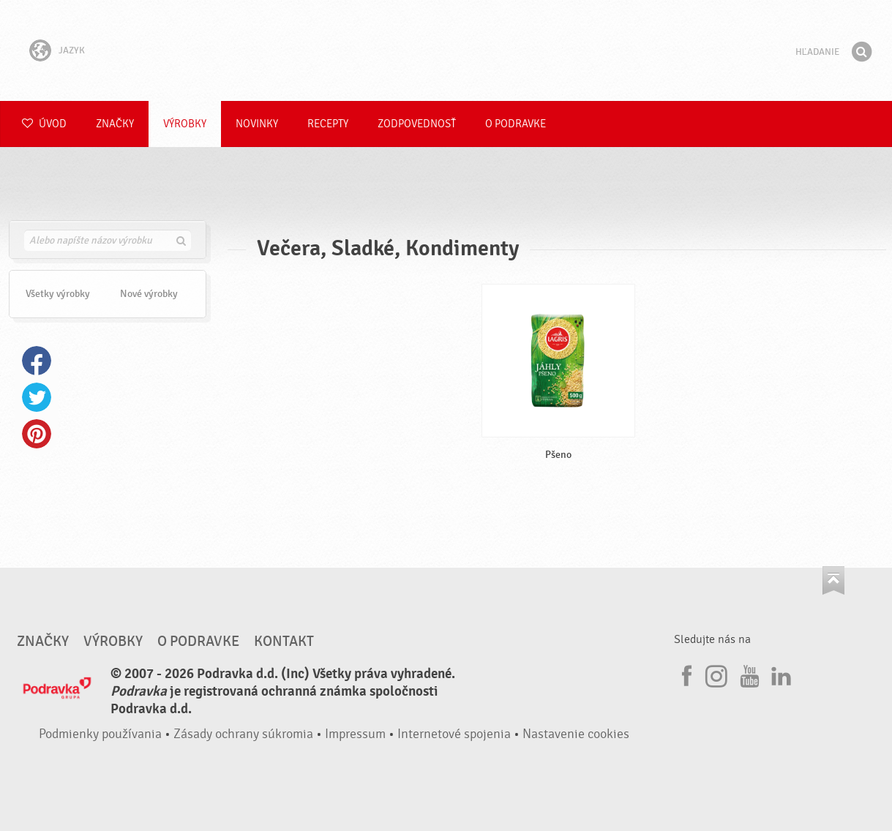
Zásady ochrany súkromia (243, 734)
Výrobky (184, 124)
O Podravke (515, 124)
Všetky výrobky (58, 293)
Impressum (355, 734)
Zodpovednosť (417, 124)
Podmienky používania (100, 734)
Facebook (36, 360)
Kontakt (284, 641)
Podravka (446, 50)
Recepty (327, 124)
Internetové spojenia (454, 734)
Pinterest (36, 433)
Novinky (257, 124)
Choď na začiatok (833, 580)
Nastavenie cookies (575, 734)
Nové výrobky (149, 293)
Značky (115, 124)
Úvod (44, 124)
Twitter (36, 397)
